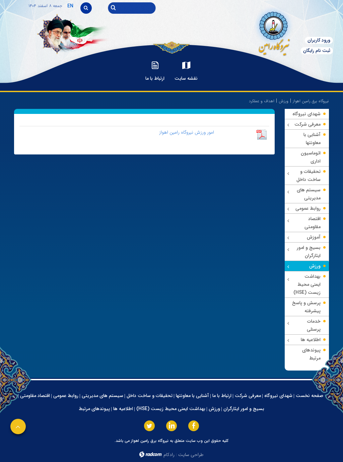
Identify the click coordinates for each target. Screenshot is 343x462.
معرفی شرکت (248, 395)
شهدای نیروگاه (278, 395)
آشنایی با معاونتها (192, 395)
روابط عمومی (65, 395)
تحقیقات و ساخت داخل (150, 395)
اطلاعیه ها (123, 408)
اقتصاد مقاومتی (35, 395)
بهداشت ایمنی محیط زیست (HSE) (170, 408)
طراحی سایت (191, 454)
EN (70, 6)
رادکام (169, 454)
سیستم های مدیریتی (102, 395)
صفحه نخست (309, 395)
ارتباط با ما (221, 395)
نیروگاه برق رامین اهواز (311, 101)
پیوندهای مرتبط (94, 408)
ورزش (283, 101)
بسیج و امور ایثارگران (243, 408)
